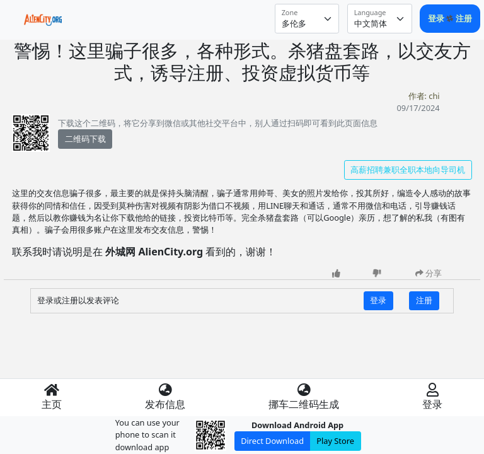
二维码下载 (85, 138)
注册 (464, 18)
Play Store (335, 440)
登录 (437, 18)
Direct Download (272, 440)
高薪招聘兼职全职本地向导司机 (407, 169)
